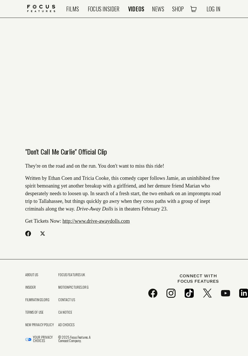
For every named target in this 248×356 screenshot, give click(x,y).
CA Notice (65, 312)
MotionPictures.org (73, 287)
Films (72, 9)
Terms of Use (34, 312)
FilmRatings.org (37, 299)
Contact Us (66, 299)
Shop (178, 9)
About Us (31, 274)
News (158, 9)
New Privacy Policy (39, 324)
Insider (30, 287)
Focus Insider (104, 9)
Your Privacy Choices (43, 339)
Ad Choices (66, 324)
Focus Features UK (71, 274)
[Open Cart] (193, 9)
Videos (136, 9)
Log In (213, 9)
